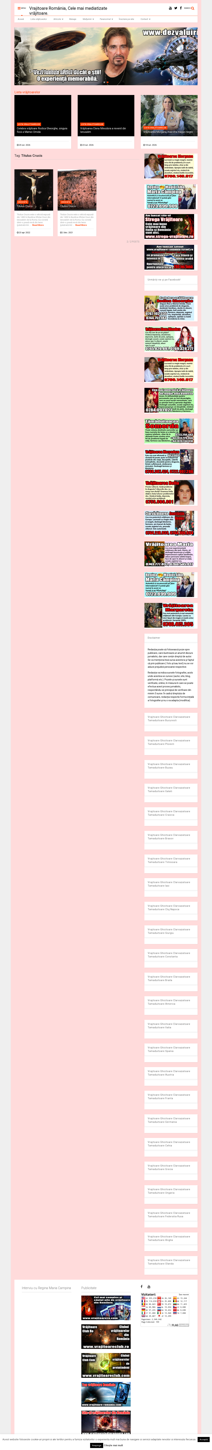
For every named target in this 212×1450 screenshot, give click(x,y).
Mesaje (72, 19)
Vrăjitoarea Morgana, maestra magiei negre (168, 131)
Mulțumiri (88, 19)
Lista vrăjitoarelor (38, 19)
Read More (38, 225)
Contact (146, 19)
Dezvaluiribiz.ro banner (54, 71)
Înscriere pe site (126, 19)
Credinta (22, 202)
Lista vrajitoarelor (29, 124)
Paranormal (106, 19)
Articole (58, 19)
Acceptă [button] (204, 1439)
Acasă (21, 19)
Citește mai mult (113, 1445)
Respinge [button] (96, 1445)
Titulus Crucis (25, 206)
